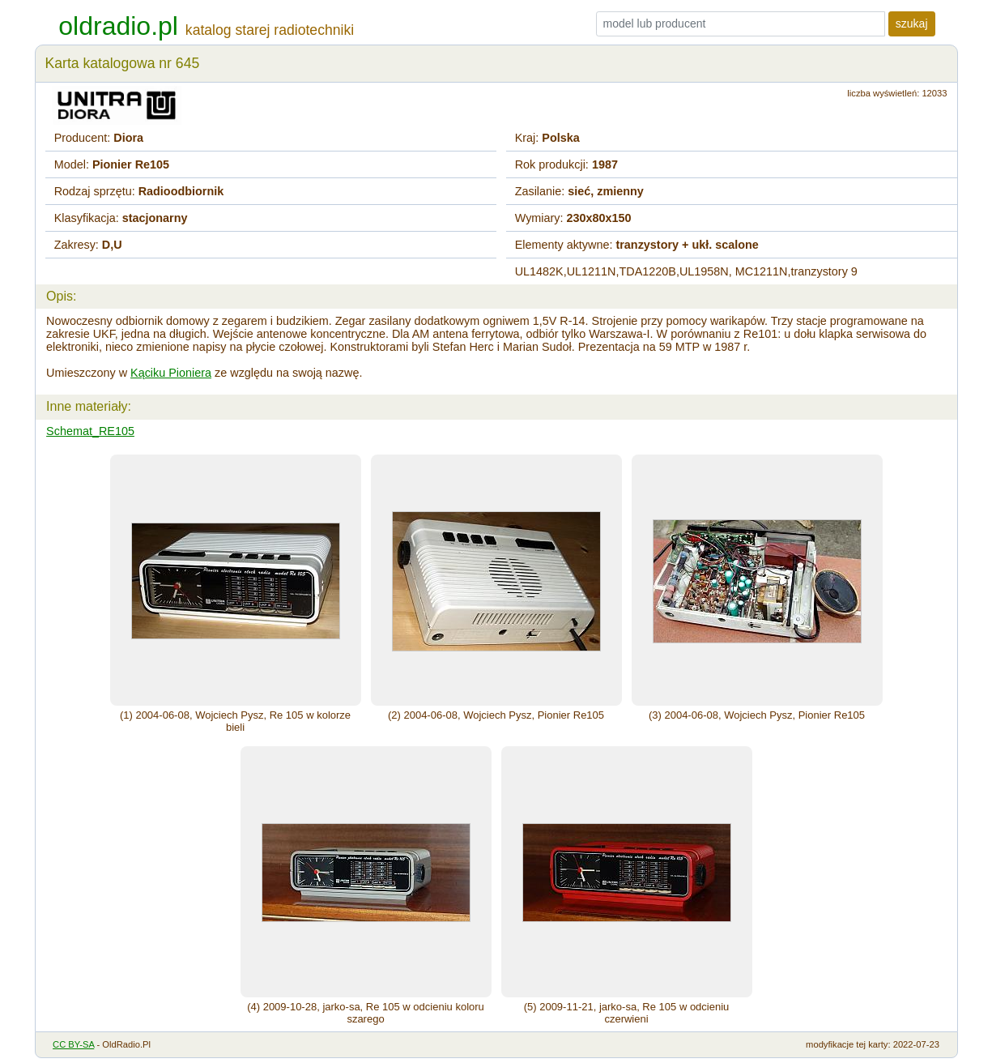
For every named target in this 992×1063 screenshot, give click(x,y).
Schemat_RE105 (90, 431)
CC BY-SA (73, 1044)
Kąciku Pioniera (170, 372)
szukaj (912, 23)
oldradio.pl (118, 26)
